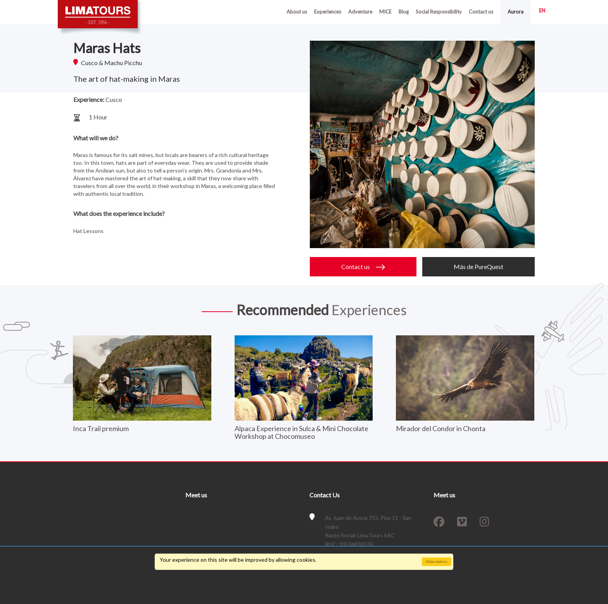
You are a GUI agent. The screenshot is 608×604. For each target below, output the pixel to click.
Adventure (360, 12)
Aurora (515, 12)
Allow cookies (436, 561)
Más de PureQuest (478, 266)
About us (297, 12)
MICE (385, 12)
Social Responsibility (439, 12)
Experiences (327, 12)
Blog (404, 12)
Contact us (481, 12)
